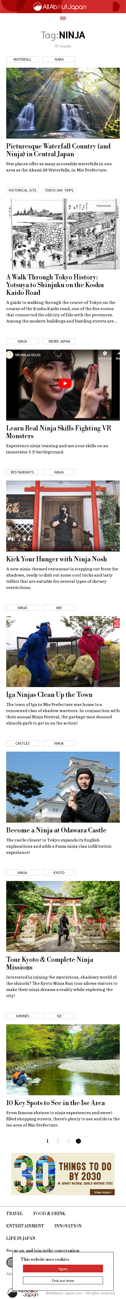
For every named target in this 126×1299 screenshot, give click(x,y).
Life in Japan (20, 1238)
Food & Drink (49, 1213)
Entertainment (25, 1226)
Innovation (68, 1226)
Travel (14, 1213)
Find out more (63, 1280)
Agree (63, 1268)
